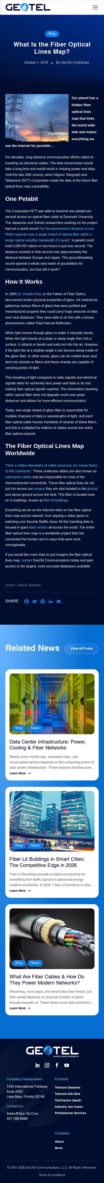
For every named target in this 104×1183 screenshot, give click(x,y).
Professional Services (70, 1113)
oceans (39, 488)
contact (27, 560)
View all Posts (81, 648)
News (35, 728)
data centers (38, 527)
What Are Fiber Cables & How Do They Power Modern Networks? (46, 980)
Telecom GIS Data (67, 1094)
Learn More (17, 773)
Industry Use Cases (69, 1106)
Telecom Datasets (67, 1087)
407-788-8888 (17, 1119)
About (59, 1141)
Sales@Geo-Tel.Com (22, 1114)
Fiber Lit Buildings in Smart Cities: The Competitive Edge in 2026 (47, 862)
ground (92, 488)
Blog (52, 34)
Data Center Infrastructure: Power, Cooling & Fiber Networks (47, 745)
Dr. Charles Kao (29, 294)
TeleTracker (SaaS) (68, 1100)
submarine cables (18, 477)
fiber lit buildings (56, 500)
